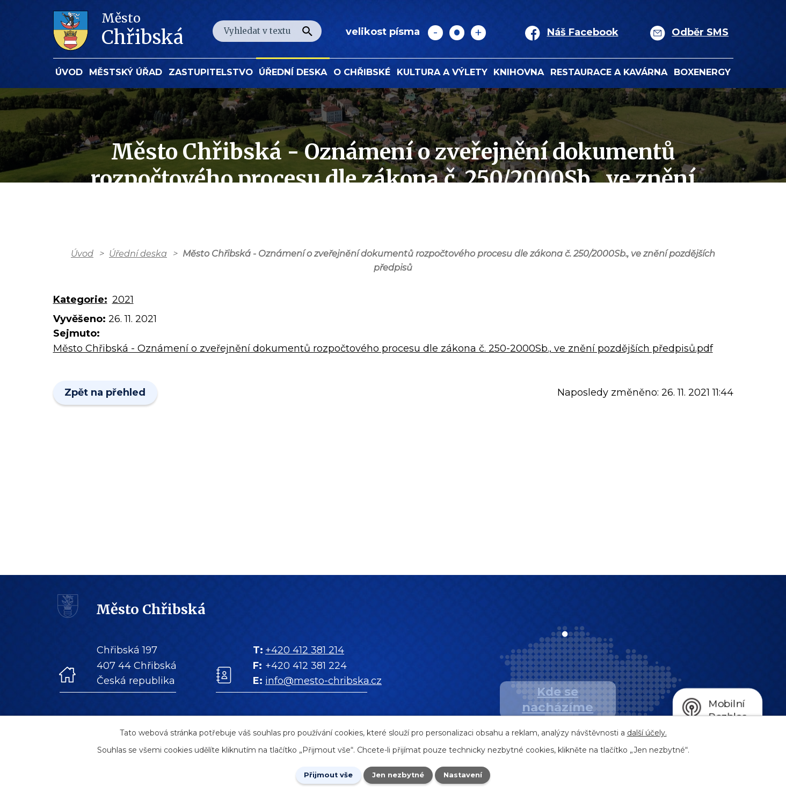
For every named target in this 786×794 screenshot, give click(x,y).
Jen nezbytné (398, 774)
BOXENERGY (702, 72)
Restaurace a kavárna (608, 72)
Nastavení (471, 774)
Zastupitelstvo (211, 72)
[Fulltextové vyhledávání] (267, 31)
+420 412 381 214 (304, 650)
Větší (478, 32)
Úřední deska (293, 72)
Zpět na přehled (108, 392)
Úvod (69, 72)
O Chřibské (361, 72)
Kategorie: (80, 299)
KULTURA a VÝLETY (442, 72)
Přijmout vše (320, 774)
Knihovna (518, 72)
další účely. (647, 731)
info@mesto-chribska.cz (323, 681)
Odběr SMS (700, 32)
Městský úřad (125, 72)
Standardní (456, 32)
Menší (435, 32)
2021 (123, 299)
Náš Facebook (582, 32)
